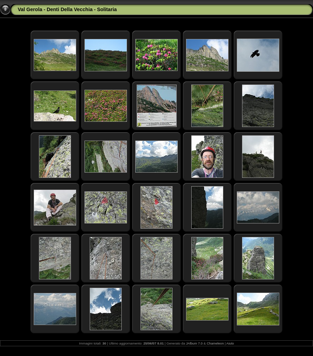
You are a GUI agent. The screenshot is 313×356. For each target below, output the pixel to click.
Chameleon (215, 343)
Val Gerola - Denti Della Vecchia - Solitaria (67, 9)
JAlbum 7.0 (194, 343)
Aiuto (230, 343)
